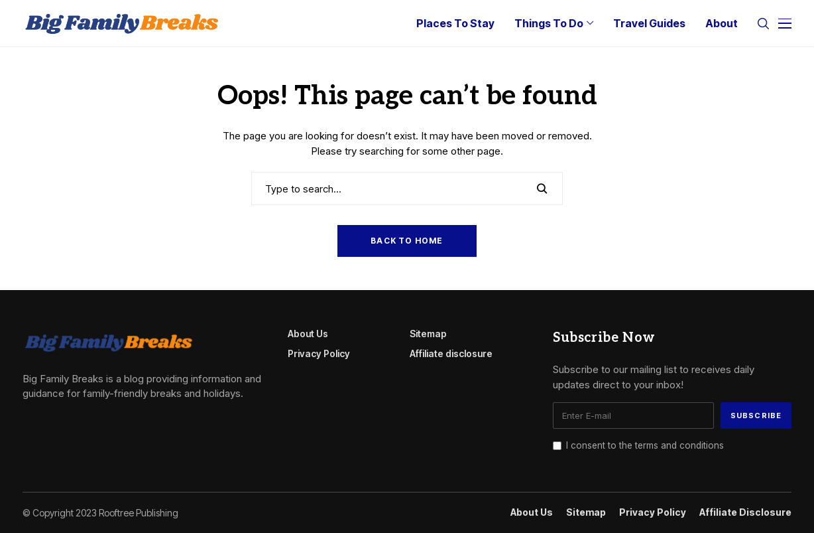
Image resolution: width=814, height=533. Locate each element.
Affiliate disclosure (451, 353)
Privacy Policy (319, 353)
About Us (308, 333)
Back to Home (407, 241)
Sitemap (428, 333)
